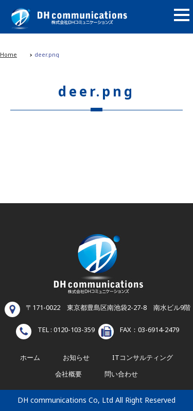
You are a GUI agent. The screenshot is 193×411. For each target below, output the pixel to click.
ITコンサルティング (142, 358)
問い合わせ (121, 374)
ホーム (30, 358)
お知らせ (76, 358)
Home (8, 55)
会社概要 (68, 374)
